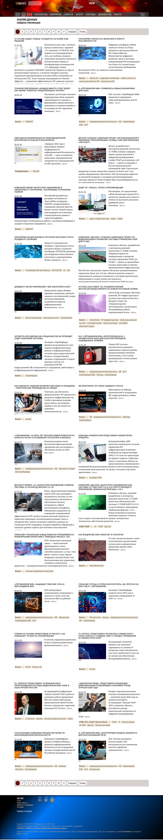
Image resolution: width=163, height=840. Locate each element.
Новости (68, 14)
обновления (94, 769)
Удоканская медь (102, 725)
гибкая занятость (128, 78)
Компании (55, 14)
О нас (19, 801)
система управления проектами (39, 571)
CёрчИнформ (31, 376)
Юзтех (92, 669)
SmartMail (123, 323)
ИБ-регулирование (34, 318)
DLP (86, 125)
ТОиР (114, 722)
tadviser (39, 719)
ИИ (68, 270)
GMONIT (29, 122)
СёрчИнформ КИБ (87, 375)
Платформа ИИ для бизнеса (38, 270)
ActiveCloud (95, 320)
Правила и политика (24, 811)
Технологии (40, 14)
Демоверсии (104, 14)
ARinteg (100, 375)
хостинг (82, 323)
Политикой (127, 831)
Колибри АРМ (96, 478)
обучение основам (67, 469)
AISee (70, 719)
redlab (120, 219)
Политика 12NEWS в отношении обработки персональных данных (42, 828)
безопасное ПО (108, 81)
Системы (90, 14)
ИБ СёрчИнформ (22, 472)
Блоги (79, 14)
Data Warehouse (97, 566)
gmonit (28, 419)
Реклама (20, 807)
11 (64, 32)
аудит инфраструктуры (100, 219)
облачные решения (128, 320)
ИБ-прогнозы (95, 617)
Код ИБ (36, 171)
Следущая (72, 32)
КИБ (81, 125)
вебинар (126, 417)
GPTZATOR (57, 270)
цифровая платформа (109, 78)
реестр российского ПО (89, 81)
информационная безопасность (103, 122)
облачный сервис (86, 326)
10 (58, 32)
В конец (83, 32)
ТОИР (100, 527)
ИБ (120, 122)
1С (64, 270)
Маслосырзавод (110, 323)
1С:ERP (82, 725)
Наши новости (22, 803)
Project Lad (37, 667)
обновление (64, 617)
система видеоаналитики (55, 719)
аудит (113, 219)
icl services (30, 719)
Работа (117, 14)
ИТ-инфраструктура (109, 320)
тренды (105, 617)
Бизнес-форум (128, 722)
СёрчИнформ (129, 122)
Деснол (108, 527)
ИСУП (28, 667)
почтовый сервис (94, 323)
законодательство (51, 318)
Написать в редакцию (25, 805)
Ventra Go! (94, 78)
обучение (19, 769)
